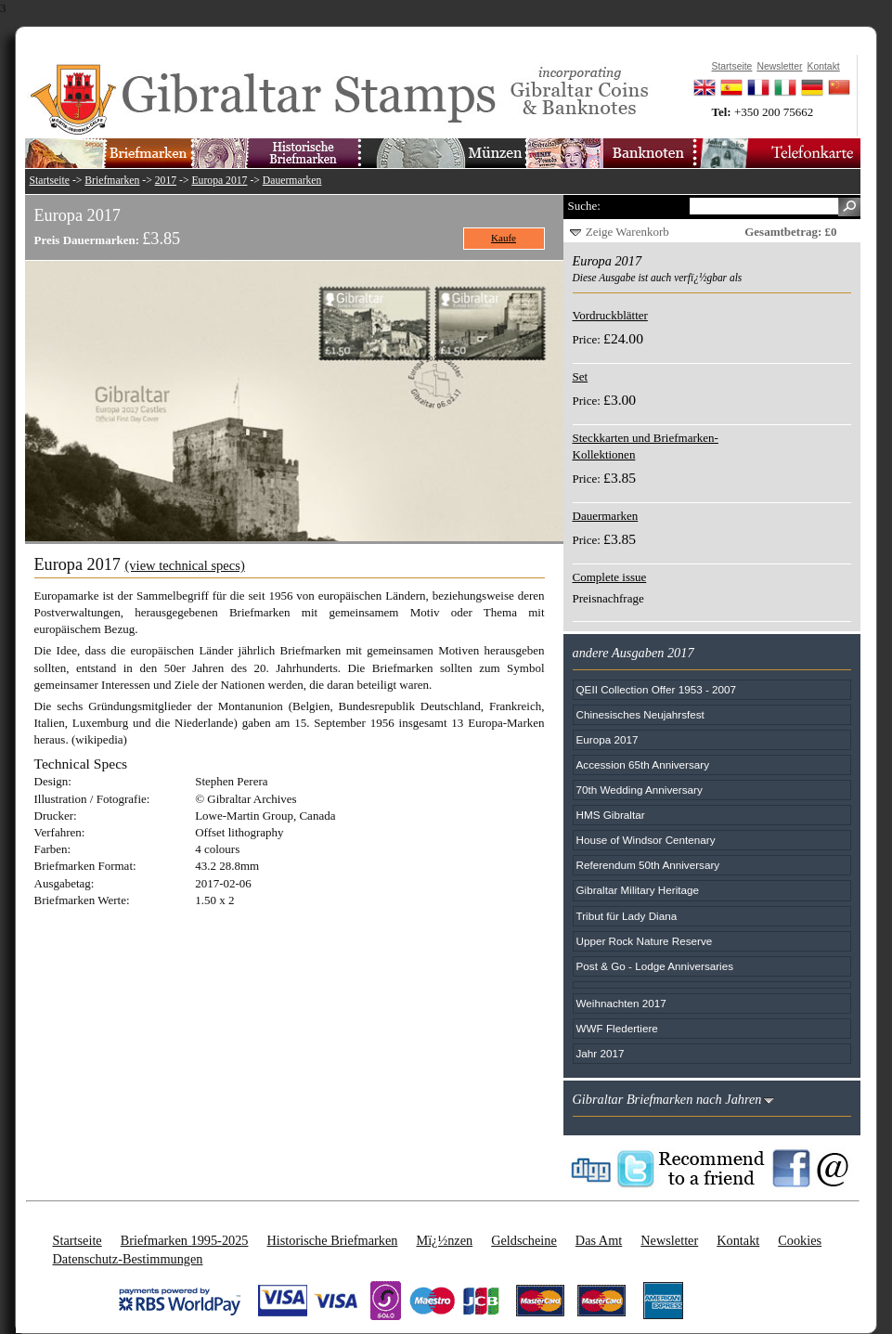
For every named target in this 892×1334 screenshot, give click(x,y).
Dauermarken (292, 181)
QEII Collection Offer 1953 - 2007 (656, 689)
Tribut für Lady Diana (627, 916)
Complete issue (610, 577)
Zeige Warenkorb (627, 232)
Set (580, 376)
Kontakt (738, 1240)
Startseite (50, 181)
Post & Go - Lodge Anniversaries (655, 966)
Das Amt (598, 1240)
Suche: (584, 206)
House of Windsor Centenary (646, 840)
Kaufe (503, 237)
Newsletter (669, 1240)
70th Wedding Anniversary (639, 790)
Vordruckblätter (610, 315)
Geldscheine (524, 1240)
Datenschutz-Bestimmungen (128, 1258)
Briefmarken (111, 181)
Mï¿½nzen (444, 1240)
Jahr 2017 (600, 1053)
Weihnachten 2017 (621, 1003)
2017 (165, 181)
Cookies (799, 1240)
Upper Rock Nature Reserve (644, 941)
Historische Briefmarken (331, 1240)
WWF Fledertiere (617, 1028)
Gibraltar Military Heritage (638, 890)
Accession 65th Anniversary (643, 764)
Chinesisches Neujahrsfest (640, 714)
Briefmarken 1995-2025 (185, 1240)
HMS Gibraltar (610, 815)
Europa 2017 (219, 181)
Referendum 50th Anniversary (648, 865)
